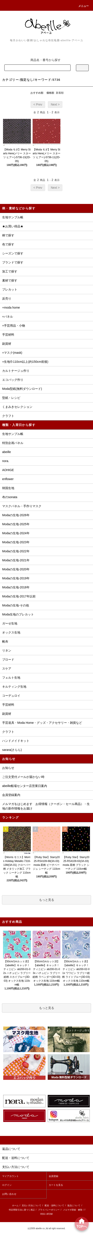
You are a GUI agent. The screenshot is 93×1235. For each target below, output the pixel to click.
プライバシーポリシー (49, 1210)
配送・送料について (54, 1205)
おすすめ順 (36, 92)
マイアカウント (10, 1176)
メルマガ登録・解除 (72, 1210)
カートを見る (56, 1185)
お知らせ (8, 768)
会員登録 (53, 1176)
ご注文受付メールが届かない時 (23, 777)
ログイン (7, 1185)
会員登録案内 (11, 795)
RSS (42, 1214)
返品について (73, 1205)
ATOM (50, 1214)
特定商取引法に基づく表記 (22, 1210)
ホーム (15, 1205)
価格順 (50, 92)
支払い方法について (31, 1205)
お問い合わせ (9, 1194)
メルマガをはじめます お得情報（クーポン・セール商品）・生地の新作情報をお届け (46, 806)
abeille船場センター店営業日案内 (24, 786)
